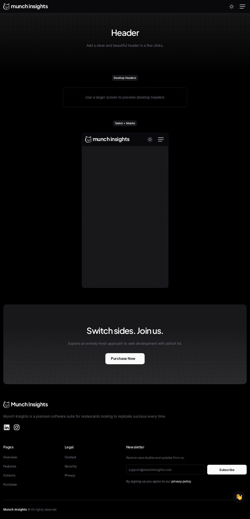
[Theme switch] (231, 6)
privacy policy (181, 481)
